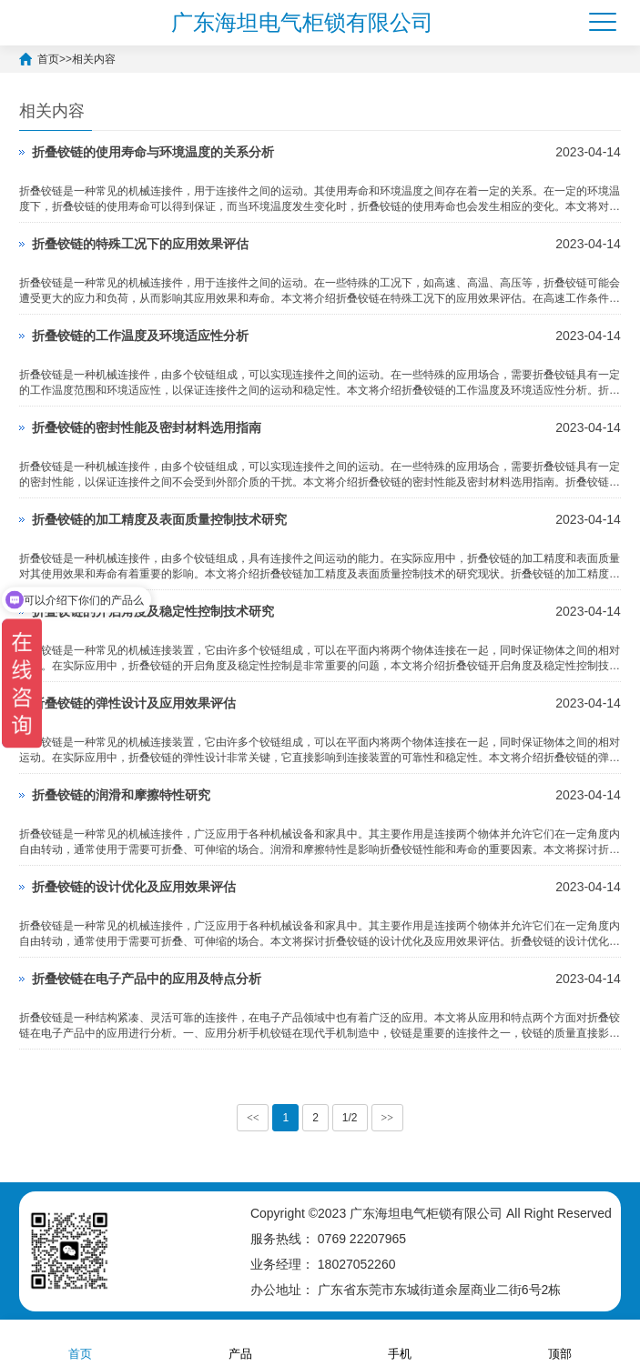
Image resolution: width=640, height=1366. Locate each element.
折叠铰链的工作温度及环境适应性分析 (140, 335)
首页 (48, 59)
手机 (399, 1342)
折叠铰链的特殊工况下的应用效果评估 (140, 243)
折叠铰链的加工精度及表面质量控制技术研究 (159, 519)
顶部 (560, 1342)
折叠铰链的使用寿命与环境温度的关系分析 (153, 152)
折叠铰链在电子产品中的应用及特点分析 (146, 978)
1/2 (350, 1117)
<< (253, 1117)
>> (387, 1117)
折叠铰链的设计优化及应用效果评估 (134, 886)
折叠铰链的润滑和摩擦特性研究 (121, 795)
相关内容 (94, 59)
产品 (240, 1342)
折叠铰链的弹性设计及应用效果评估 (134, 703)
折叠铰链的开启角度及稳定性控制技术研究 (153, 611)
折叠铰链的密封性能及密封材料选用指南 (146, 427)
